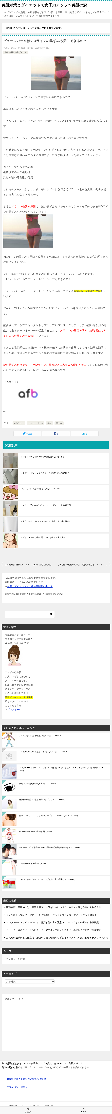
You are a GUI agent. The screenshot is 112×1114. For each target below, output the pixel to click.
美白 (49, 423)
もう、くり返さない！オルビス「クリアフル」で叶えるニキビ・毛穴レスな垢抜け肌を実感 (53, 930)
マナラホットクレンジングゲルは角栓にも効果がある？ (46, 521)
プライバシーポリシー (18, 1087)
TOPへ (84, 1110)
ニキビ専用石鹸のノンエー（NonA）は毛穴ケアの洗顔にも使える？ (30, 565)
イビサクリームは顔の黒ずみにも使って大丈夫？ (43, 537)
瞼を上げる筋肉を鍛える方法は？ (38, 783)
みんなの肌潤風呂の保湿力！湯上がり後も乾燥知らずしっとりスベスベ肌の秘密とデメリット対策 (57, 937)
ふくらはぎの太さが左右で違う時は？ (41, 735)
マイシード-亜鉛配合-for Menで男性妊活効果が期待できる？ (50, 847)
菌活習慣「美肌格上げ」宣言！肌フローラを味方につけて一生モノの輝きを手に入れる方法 (53, 907)
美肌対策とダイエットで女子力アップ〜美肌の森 (44, 5)
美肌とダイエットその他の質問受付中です (30, 586)
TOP (33, 1063)
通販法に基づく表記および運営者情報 (26, 1079)
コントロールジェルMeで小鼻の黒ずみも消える (42, 457)
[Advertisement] (56, 1024)
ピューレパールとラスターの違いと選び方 (40, 489)
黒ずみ (59, 423)
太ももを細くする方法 (33, 863)
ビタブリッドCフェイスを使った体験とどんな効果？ (45, 473)
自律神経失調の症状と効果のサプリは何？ (42, 799)
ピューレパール (35, 423)
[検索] (30, 614)
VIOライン (19, 423)
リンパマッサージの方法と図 (36, 831)
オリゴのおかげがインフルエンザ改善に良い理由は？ (47, 879)
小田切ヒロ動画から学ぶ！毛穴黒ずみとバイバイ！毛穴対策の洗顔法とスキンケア (84, 565)
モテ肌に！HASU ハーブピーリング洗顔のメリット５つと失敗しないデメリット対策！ (51, 915)
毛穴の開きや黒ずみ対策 (16, 52)
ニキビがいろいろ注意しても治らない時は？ (44, 751)
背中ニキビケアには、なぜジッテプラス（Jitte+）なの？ (49, 815)
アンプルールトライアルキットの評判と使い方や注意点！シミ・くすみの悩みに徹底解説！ (61, 769)
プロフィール (14, 709)
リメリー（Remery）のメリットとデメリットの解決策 (46, 505)
